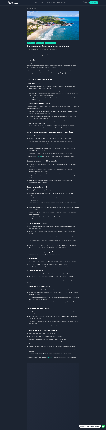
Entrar (85, 2)
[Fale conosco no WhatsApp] (92, 426)
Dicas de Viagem (50, 2)
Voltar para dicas (31, 8)
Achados (42, 2)
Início (36, 2)
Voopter (39, 156)
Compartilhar (53, 49)
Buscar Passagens (61, 2)
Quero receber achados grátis (53, 385)
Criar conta (94, 2)
